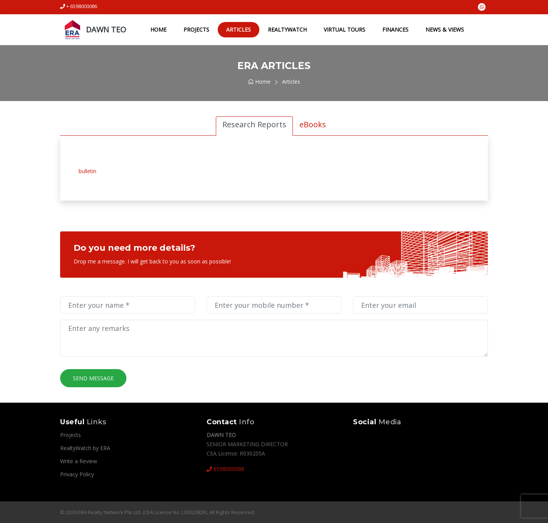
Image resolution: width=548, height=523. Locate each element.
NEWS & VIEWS (444, 29)
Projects (196, 29)
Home (158, 29)
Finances (395, 29)
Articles (238, 29)
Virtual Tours (344, 29)
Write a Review (78, 461)
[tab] (254, 126)
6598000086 (225, 468)
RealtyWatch (286, 29)
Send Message (93, 378)
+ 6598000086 (78, 6)
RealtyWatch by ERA (85, 448)
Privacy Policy (77, 474)
